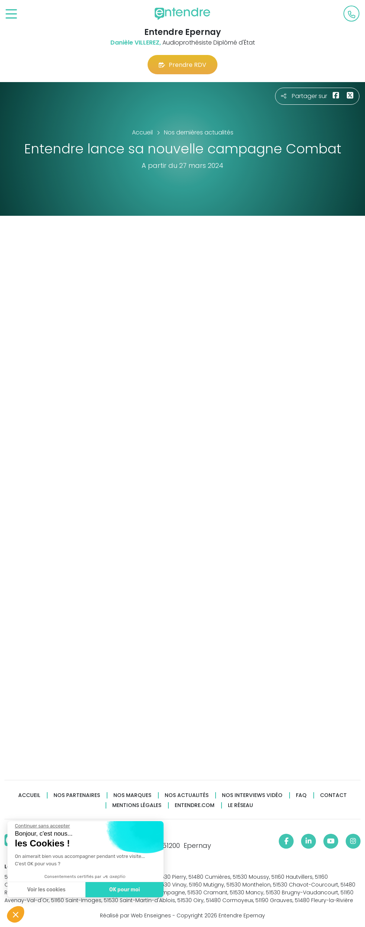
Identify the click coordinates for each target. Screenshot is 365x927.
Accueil (29, 795)
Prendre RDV (182, 65)
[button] (16, 914)
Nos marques (132, 795)
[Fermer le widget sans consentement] (42, 826)
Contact (333, 795)
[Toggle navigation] (11, 14)
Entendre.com (194, 805)
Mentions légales (136, 805)
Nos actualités (187, 795)
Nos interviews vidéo (252, 795)
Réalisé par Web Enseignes (135, 915)
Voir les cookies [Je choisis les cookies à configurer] (46, 890)
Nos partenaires (77, 795)
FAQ (301, 795)
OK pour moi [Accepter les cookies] (124, 890)
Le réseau (240, 805)
